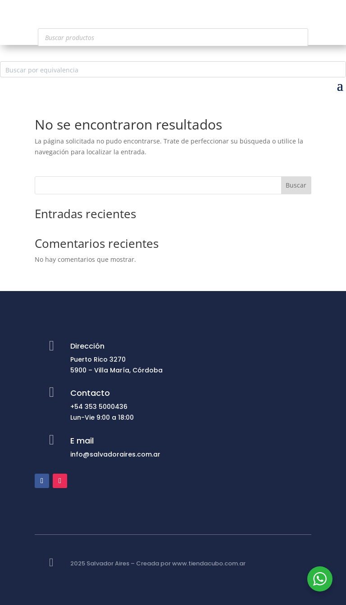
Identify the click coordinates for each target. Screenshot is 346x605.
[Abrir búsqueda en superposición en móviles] (173, 37)
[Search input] (165, 69)
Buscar (296, 185)
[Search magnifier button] (338, 69)
